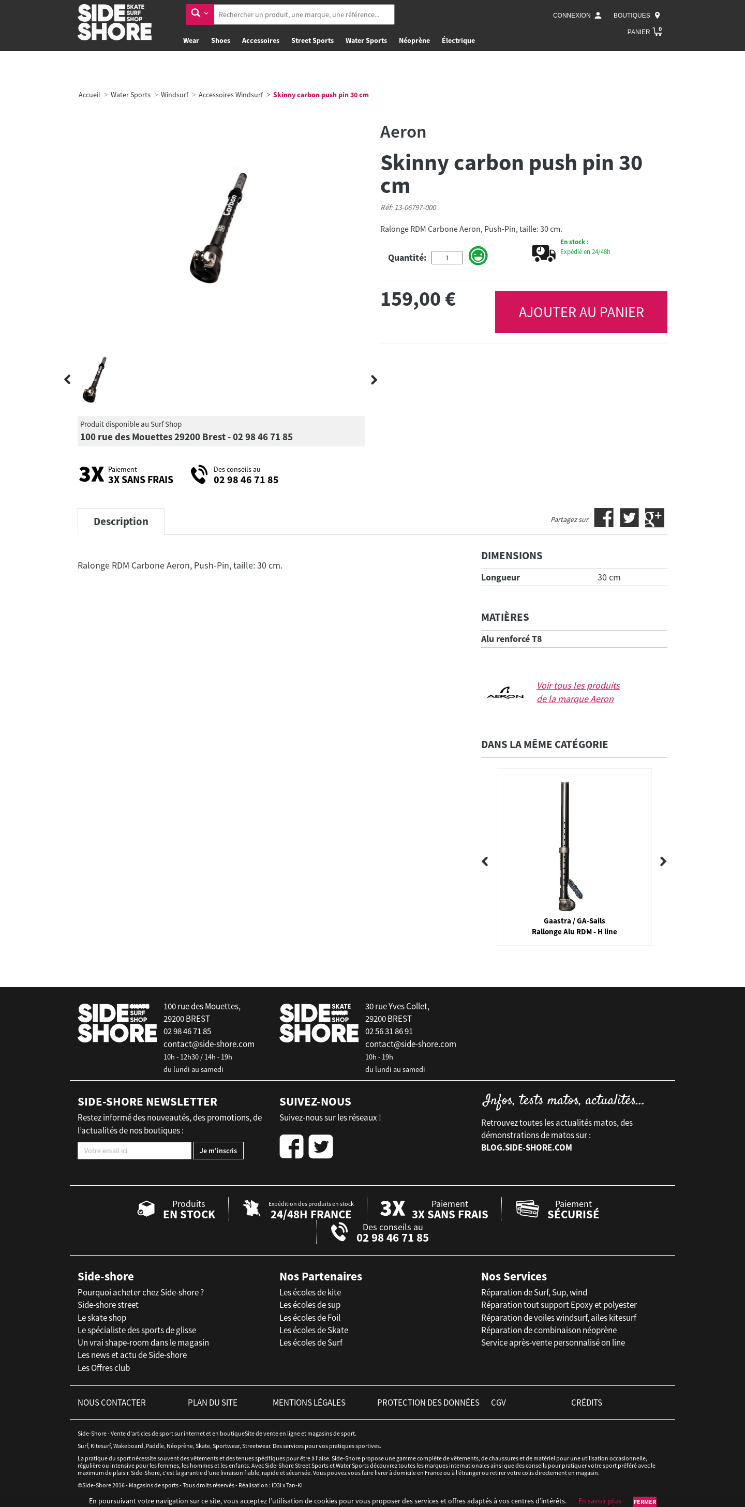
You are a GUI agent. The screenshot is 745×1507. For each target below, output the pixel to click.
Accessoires (260, 40)
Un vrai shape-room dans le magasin (143, 1342)
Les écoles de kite (310, 1292)
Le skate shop (102, 1317)
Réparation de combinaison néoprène (549, 1330)
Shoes (220, 40)
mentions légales (309, 1402)
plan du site (212, 1402)
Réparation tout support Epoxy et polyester (559, 1304)
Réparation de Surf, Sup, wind (534, 1292)
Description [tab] (121, 521)
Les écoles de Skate (313, 1330)
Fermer (645, 1501)
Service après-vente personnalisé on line (553, 1342)
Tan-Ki (294, 1485)
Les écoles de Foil (309, 1317)
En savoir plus (599, 1500)
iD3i (276, 1485)
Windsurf (174, 94)
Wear (191, 40)
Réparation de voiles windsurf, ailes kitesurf (558, 1317)
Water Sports (366, 40)
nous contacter (112, 1402)
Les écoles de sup (309, 1304)
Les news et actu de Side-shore (132, 1355)
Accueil (89, 94)
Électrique (458, 40)
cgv (498, 1402)
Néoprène (414, 40)
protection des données (428, 1402)
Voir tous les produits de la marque (578, 692)
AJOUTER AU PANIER (581, 312)
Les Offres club (104, 1368)
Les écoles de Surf (310, 1342)
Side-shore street (108, 1304)
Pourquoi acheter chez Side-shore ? (141, 1292)
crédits (586, 1402)
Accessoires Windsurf (231, 94)
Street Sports (312, 40)
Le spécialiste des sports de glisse (137, 1330)
